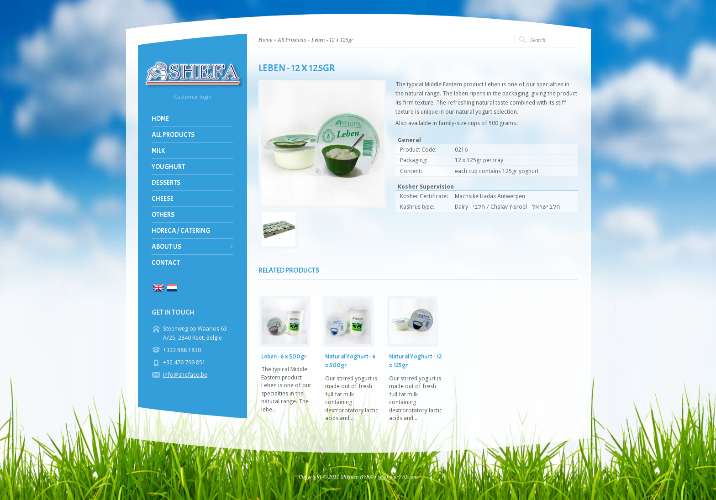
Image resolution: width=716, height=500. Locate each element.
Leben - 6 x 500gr (284, 356)
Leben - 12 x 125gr (332, 40)
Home (160, 119)
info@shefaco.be (185, 374)
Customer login (192, 97)
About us (166, 246)
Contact (166, 262)
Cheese (163, 198)
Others (163, 214)
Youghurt (168, 166)
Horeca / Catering (181, 230)
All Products (173, 135)
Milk (158, 150)
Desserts (166, 182)
